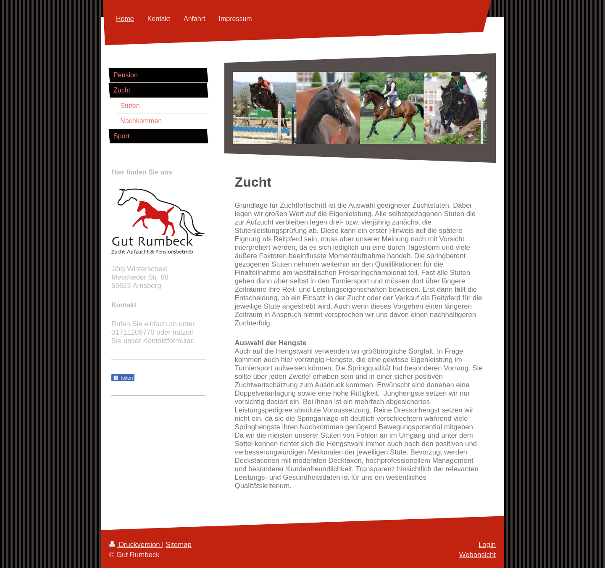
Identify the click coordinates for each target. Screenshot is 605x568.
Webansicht (477, 555)
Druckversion (135, 545)
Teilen (123, 378)
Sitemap (179, 545)
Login (487, 545)
